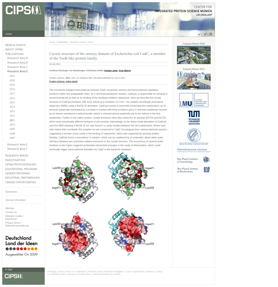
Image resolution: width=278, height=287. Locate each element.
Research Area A (17, 58)
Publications (14, 54)
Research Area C (17, 67)
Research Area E (17, 144)
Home (52, 42)
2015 (12, 102)
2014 (12, 107)
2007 (12, 138)
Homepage (52, 272)
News (61, 272)
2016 (12, 98)
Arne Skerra (125, 70)
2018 (12, 89)
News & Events (15, 45)
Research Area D (17, 71)
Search (117, 274)
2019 (12, 85)
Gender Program (17, 173)
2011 (12, 120)
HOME (8, 34)
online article (72, 81)
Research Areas (16, 155)
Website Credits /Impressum (14, 217)
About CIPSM (14, 49)
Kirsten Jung (110, 70)
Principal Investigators (114, 272)
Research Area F (17, 148)
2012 (12, 115)
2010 (12, 124)
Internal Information (15, 200)
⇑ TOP (8, 269)
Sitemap (9, 208)
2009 (12, 129)
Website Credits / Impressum (64, 274)
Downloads (11, 191)
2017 (12, 93)
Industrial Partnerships (22, 177)
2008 (12, 133)
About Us (70, 272)
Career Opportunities (20, 182)
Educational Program (21, 169)
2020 (12, 80)
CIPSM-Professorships (20, 164)
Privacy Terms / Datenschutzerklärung (16, 224)
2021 (12, 76)
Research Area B (17, 62)
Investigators (15, 160)
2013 (12, 111)
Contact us (11, 212)
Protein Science (56, 81)
